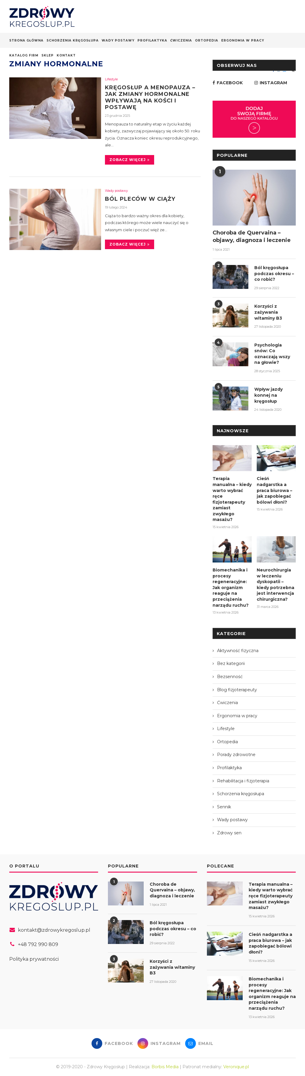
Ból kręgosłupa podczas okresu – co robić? (274, 273)
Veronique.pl (236, 1066)
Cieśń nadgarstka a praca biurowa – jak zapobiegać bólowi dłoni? (274, 490)
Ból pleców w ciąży (140, 199)
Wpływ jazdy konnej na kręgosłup (268, 395)
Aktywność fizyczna (237, 650)
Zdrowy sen (229, 833)
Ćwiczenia (181, 40)
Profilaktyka (152, 40)
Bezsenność (230, 676)
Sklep (47, 55)
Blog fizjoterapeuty (237, 689)
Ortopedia (206, 40)
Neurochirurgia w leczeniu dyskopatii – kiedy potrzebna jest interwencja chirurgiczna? (275, 584)
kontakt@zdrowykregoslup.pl (54, 930)
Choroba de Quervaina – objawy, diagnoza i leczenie (252, 236)
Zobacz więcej (129, 159)
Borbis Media (165, 1066)
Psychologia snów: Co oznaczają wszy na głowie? (272, 353)
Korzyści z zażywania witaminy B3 (268, 312)
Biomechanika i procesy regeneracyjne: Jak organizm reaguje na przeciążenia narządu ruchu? (231, 587)
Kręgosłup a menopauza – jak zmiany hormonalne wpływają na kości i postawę (150, 97)
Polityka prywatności (34, 959)
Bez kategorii (231, 663)
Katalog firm (23, 55)
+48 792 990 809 (38, 944)
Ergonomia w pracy (242, 40)
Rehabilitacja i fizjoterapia (243, 781)
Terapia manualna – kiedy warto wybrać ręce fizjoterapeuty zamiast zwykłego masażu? (232, 499)
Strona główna (26, 40)
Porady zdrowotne (236, 754)
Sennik (224, 807)
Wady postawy (118, 40)
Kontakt (66, 55)
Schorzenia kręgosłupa (73, 40)
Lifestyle (111, 79)
